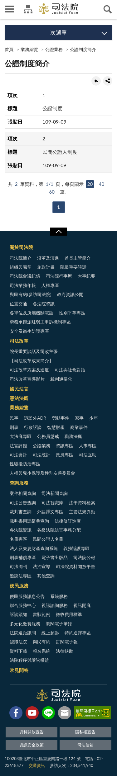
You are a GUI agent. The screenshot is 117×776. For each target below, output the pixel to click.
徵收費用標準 (69, 614)
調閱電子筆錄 (59, 623)
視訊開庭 (82, 605)
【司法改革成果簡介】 (31, 360)
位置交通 (18, 303)
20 (90, 184)
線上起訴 (50, 632)
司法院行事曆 (59, 276)
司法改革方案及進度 (29, 369)
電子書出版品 (54, 557)
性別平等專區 (72, 312)
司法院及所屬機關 (28, 9)
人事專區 (87, 445)
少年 (93, 418)
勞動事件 (60, 418)
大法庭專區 (21, 436)
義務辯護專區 (76, 548)
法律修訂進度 (68, 521)
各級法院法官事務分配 (59, 530)
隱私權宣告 (85, 731)
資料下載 (18, 651)
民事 (14, 418)
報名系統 (41, 651)
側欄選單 (9, 9)
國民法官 (19, 389)
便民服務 (19, 585)
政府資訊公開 (70, 294)
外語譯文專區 (50, 511)
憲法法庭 (19, 398)
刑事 (14, 427)
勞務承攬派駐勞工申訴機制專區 (40, 321)
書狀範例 (41, 614)
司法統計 (41, 454)
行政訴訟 (32, 427)
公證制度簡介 (83, 49)
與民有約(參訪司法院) (30, 294)
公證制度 (52, 108)
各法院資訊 (44, 303)
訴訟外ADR (35, 418)
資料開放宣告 (31, 731)
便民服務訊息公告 (27, 596)
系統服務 (59, 596)
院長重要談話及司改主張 (34, 351)
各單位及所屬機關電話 (31, 312)
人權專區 (50, 285)
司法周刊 (18, 566)
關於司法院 (21, 247)
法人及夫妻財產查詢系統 (34, 548)
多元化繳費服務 (25, 623)
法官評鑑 (18, 445)
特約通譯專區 (78, 632)
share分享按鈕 (107, 81)
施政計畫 (46, 267)
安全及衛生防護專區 (29, 331)
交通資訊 (37, 765)
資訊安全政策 (31, 744)
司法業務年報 (23, 285)
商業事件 (79, 427)
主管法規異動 (82, 511)
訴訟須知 (18, 614)
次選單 (58, 32)
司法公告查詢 (23, 502)
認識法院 (18, 641)
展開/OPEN (58, 232)
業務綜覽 (29, 49)
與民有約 (41, 641)
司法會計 (18, 454)
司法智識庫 (52, 502)
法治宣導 (41, 566)
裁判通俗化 (61, 379)
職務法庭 (73, 436)
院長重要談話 (73, 267)
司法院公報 (84, 557)
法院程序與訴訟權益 (29, 660)
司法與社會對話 (70, 369)
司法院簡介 (21, 258)
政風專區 (64, 454)
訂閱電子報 (67, 641)
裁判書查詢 (21, 511)
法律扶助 (64, 651)
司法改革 (19, 341)
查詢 (107, 9)
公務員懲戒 (48, 436)
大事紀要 (86, 276)
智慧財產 (56, 427)
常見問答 (19, 670)
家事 (79, 418)
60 (51, 192)
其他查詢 (46, 575)
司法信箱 (85, 744)
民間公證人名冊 (48, 539)
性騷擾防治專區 (25, 463)
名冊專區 (18, 539)
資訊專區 (64, 445)
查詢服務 (19, 483)
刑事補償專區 (23, 557)
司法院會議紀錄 (25, 276)
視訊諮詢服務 (54, 605)
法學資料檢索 (82, 502)
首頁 (9, 49)
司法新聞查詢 (54, 493)
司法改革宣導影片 (27, 379)
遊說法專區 (21, 575)
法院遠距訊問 (23, 632)
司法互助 (87, 454)
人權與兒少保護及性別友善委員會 (42, 473)
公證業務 (54, 49)
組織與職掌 (21, 267)
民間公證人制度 (59, 152)
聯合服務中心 (23, 605)
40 (101, 184)
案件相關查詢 (23, 493)
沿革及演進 (48, 258)
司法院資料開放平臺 (75, 566)
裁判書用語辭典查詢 (29, 521)
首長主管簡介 (78, 258)
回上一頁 (96, 81)
